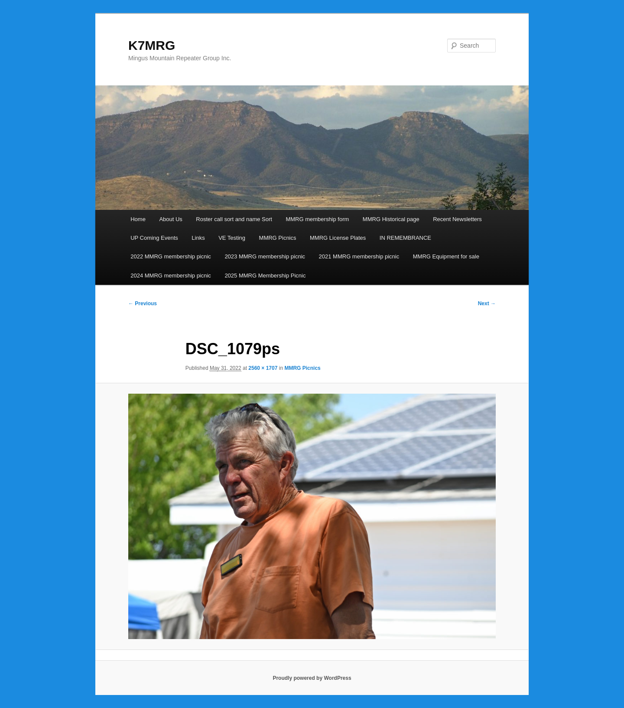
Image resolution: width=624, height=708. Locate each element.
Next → (487, 303)
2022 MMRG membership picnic (170, 256)
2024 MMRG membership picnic (170, 275)
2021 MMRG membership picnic (359, 256)
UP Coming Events (154, 238)
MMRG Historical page (391, 219)
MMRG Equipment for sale (446, 256)
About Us (170, 219)
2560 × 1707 (262, 368)
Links (198, 238)
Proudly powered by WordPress (312, 678)
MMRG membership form (317, 219)
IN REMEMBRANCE (405, 238)
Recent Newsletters (457, 219)
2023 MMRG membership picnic (264, 256)
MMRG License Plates (338, 238)
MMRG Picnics (277, 238)
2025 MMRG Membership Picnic (265, 275)
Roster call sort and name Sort (234, 219)
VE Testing (231, 238)
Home (138, 219)
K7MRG (151, 45)
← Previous (142, 303)
